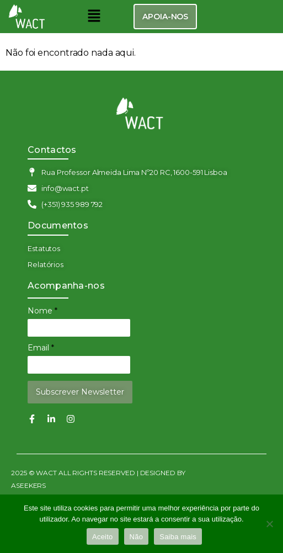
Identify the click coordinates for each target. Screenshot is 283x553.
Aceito (102, 537)
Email (41, 348)
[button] (94, 16)
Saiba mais (177, 537)
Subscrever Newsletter (80, 392)
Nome (42, 311)
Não (136, 537)
